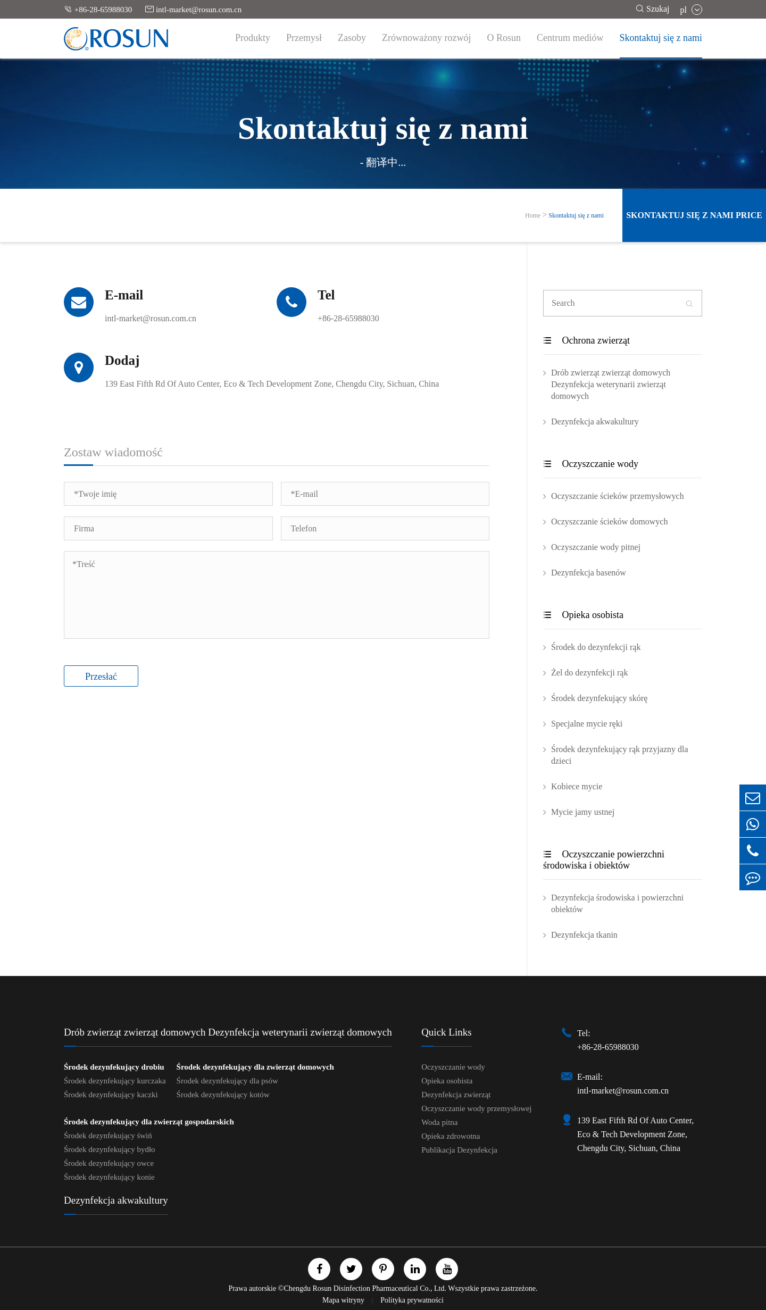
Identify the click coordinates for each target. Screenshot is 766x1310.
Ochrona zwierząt (586, 340)
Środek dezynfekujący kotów (223, 1094)
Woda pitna (439, 1122)
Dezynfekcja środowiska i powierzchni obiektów (617, 903)
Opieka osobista (583, 615)
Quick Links (446, 1032)
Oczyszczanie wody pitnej (595, 547)
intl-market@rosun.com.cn (193, 9)
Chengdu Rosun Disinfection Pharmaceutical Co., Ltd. (365, 1288)
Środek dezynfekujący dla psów (227, 1081)
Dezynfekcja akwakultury (595, 421)
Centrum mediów (570, 37)
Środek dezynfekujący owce (109, 1163)
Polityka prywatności (412, 1300)
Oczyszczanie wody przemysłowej (476, 1108)
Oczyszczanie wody (590, 463)
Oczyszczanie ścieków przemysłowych (617, 495)
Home (532, 215)
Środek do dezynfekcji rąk (595, 647)
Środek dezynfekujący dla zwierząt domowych (255, 1067)
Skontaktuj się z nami (661, 37)
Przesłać (101, 676)
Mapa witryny (344, 1300)
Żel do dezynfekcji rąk (589, 672)
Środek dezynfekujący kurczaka (115, 1081)
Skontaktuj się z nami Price (694, 215)
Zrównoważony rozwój (426, 37)
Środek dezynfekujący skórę (599, 698)
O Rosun (504, 37)
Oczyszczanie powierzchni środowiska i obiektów (603, 860)
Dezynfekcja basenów (588, 572)
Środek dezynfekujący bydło (109, 1149)
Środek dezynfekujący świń (108, 1135)
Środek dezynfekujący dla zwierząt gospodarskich (149, 1121)
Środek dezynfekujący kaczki (111, 1094)
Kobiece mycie (576, 786)
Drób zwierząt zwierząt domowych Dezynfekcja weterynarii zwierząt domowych (610, 384)
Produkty (252, 37)
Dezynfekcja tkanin (584, 934)
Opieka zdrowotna (450, 1136)
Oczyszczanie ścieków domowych (609, 521)
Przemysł (304, 37)
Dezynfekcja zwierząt (455, 1094)
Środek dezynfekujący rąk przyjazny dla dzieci (619, 755)
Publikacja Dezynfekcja (459, 1150)
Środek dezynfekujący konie (109, 1177)
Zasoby (352, 37)
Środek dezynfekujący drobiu (114, 1067)
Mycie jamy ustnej (582, 811)
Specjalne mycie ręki (586, 723)
